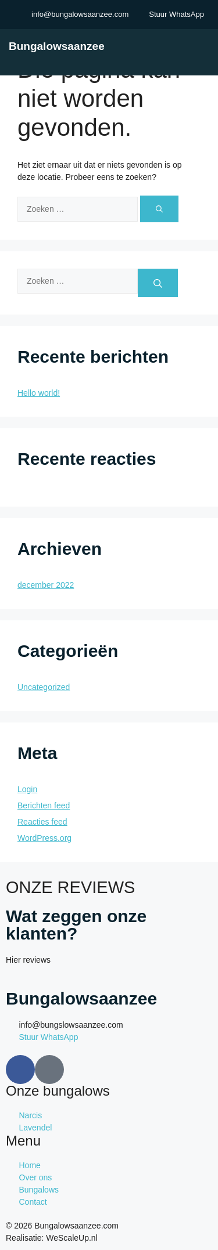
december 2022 (45, 585)
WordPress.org (44, 838)
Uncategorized (43, 687)
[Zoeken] (159, 209)
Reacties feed (42, 821)
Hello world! (38, 393)
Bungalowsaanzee (57, 46)
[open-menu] (208, 46)
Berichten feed (43, 805)
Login (27, 789)
